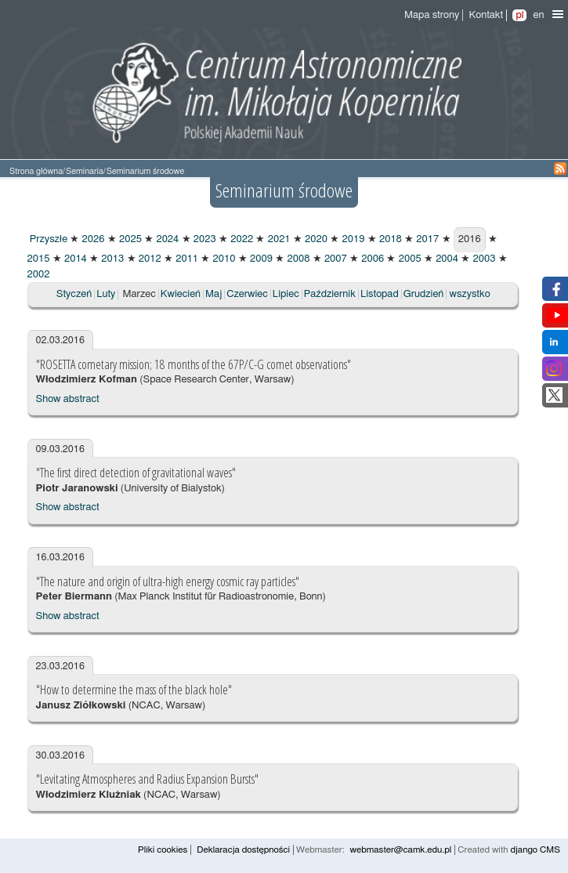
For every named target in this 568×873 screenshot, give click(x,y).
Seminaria (84, 171)
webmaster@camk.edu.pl (401, 850)
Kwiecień (181, 294)
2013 (111, 259)
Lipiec (286, 294)
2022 (240, 239)
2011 (185, 259)
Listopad (379, 294)
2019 (351, 239)
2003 (482, 259)
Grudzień (423, 294)
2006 (371, 259)
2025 (129, 239)
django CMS (535, 850)
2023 (203, 239)
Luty (105, 294)
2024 (166, 239)
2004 (445, 259)
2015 (38, 259)
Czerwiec (247, 294)
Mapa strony (431, 15)
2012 (148, 259)
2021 (277, 239)
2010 (222, 259)
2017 (426, 239)
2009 (260, 259)
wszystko (470, 294)
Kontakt (486, 15)
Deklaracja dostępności (243, 850)
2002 (38, 275)
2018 (389, 239)
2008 (296, 259)
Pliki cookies (162, 850)
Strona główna (36, 171)
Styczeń (74, 294)
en (538, 15)
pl (519, 15)
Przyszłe (47, 239)
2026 (91, 239)
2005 (408, 259)
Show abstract (67, 399)
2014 (74, 259)
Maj (213, 294)
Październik (330, 294)
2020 (314, 239)
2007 (334, 259)
